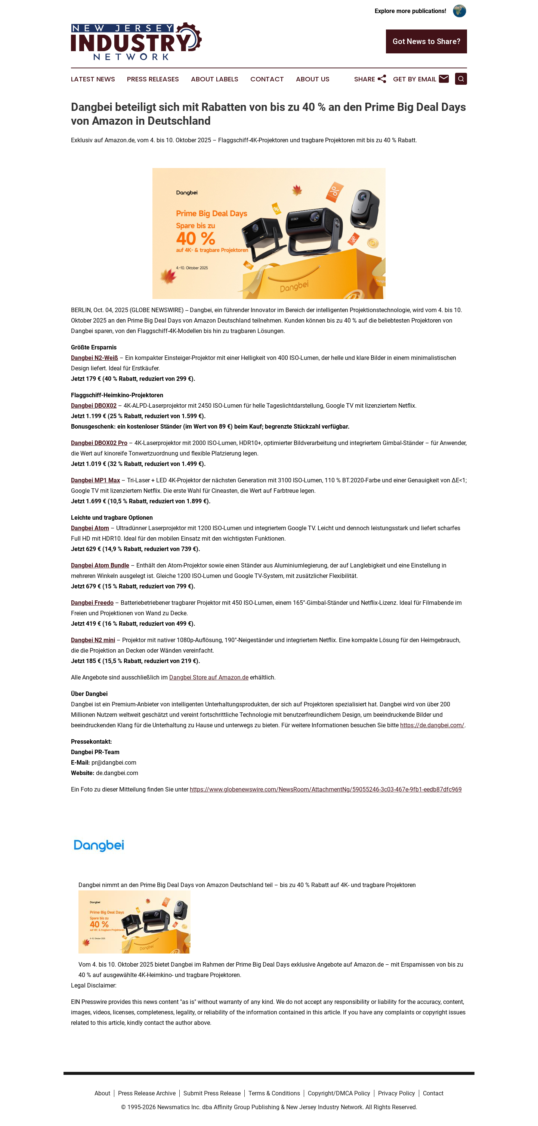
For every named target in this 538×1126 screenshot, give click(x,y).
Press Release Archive (147, 1093)
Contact (267, 79)
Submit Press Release (212, 1093)
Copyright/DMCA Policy (339, 1093)
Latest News (93, 79)
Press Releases (153, 79)
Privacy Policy (396, 1093)
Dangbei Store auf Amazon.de (208, 677)
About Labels (214, 79)
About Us (313, 79)
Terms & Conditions (274, 1093)
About (102, 1093)
